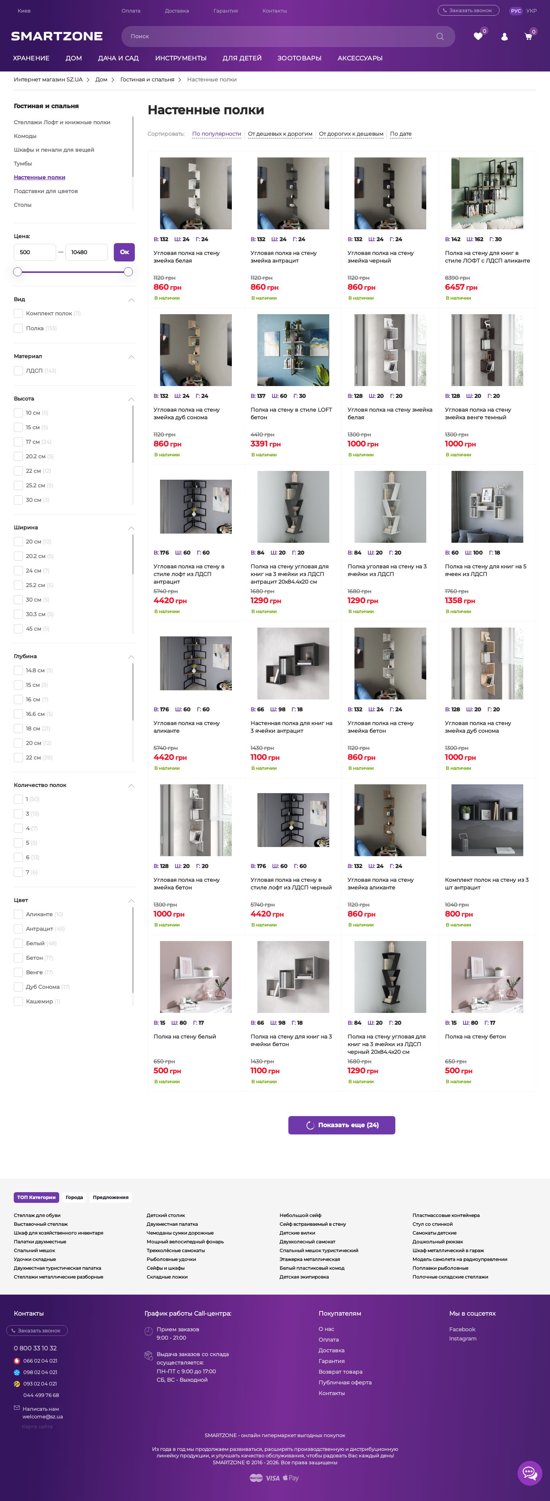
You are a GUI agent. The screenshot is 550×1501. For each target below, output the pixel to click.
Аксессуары (360, 58)
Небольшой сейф (300, 1215)
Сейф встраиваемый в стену (313, 1224)
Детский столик (166, 1215)
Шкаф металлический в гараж (448, 1250)
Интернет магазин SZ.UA (48, 79)
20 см (33, 541)
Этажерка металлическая (310, 1259)
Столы (22, 204)
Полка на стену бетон (475, 1036)
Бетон (33, 957)
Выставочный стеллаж (41, 1224)
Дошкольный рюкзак (437, 1242)
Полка (35, 328)
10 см (31, 412)
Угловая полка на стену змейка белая (187, 257)
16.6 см (33, 714)
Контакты (274, 11)
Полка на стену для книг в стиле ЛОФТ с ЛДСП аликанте (487, 257)
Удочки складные (35, 1259)
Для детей (242, 58)
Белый (35, 943)
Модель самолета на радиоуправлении (459, 1259)
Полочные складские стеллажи (450, 1277)
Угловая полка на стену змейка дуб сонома (187, 413)
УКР (531, 11)
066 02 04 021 (40, 1361)
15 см (31, 427)
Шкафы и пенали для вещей (54, 149)
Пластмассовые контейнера (446, 1215)
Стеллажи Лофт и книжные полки (62, 122)
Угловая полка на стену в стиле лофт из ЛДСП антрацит (189, 574)
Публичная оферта (345, 1382)
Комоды (25, 136)
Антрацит (39, 928)
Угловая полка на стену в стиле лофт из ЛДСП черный (291, 883)
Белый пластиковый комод (312, 1268)
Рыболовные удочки (171, 1259)
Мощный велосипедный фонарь (185, 1242)
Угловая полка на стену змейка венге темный (478, 413)
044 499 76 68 (41, 1395)
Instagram (463, 1338)
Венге (33, 972)
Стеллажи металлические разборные (58, 1277)
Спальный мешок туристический (319, 1250)
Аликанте (38, 914)
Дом (74, 58)
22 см (32, 470)
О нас (326, 1329)
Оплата (131, 11)
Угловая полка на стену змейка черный (381, 257)
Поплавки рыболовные (440, 1268)
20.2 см (34, 456)
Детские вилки (297, 1233)
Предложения (111, 1197)
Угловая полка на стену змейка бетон (381, 727)
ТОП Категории (36, 1197)
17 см (33, 441)
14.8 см (33, 670)
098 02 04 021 (40, 1372)
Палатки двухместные (40, 1242)
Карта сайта (37, 1426)
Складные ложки (167, 1277)
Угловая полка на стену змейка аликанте (381, 883)
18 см (32, 728)
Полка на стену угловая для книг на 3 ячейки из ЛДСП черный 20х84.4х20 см (386, 1044)
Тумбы (23, 163)
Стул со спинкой (432, 1224)
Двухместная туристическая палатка (57, 1268)
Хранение (31, 58)
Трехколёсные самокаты (176, 1250)
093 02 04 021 (40, 1384)
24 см (32, 570)
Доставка (177, 11)
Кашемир (37, 1001)
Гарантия (226, 11)
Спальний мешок (34, 1250)
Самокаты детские (434, 1233)
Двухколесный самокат (307, 1242)
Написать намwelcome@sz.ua (38, 1412)
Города (74, 1197)
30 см (32, 500)
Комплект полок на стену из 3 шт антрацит (487, 883)
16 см (31, 699)
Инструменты (181, 58)
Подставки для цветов (46, 191)
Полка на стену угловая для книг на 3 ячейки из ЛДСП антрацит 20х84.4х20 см (289, 574)
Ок (124, 252)
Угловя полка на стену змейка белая (390, 413)
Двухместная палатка (172, 1224)
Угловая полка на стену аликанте (187, 727)
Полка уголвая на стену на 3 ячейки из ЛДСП (387, 570)
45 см (32, 628)
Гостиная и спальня (147, 79)
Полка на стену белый (185, 1036)
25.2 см (33, 485)
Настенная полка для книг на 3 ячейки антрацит (291, 727)
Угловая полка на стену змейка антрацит (284, 257)
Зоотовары (300, 58)
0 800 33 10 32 (35, 1348)
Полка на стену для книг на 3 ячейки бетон (291, 1040)
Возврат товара (340, 1371)
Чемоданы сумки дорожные (180, 1233)
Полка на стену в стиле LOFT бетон (291, 413)
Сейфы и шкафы (165, 1268)
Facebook (462, 1329)
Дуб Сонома (42, 986)
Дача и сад (118, 58)
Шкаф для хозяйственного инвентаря (58, 1233)
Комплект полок (47, 313)
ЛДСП (35, 370)
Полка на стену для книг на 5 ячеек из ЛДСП (485, 570)
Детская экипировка (304, 1277)
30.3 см (34, 614)
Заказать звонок (471, 10)
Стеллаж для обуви (37, 1215)
